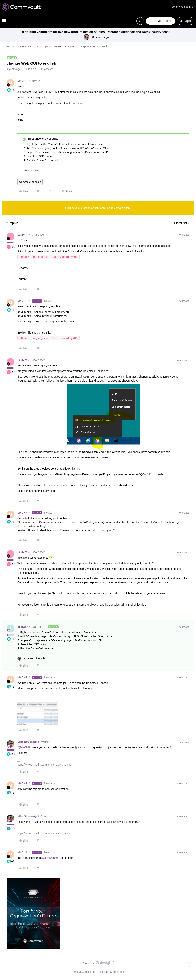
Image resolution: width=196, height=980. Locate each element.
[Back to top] (188, 966)
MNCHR (22, 80)
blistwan (22, 626)
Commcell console (30, 181)
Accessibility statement (111, 971)
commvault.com (183, 6)
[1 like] (31, 659)
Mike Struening (27, 741)
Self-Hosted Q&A (63, 46)
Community (10, 46)
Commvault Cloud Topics (35, 46)
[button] (4, 21)
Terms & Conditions (83, 971)
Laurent (22, 234)
